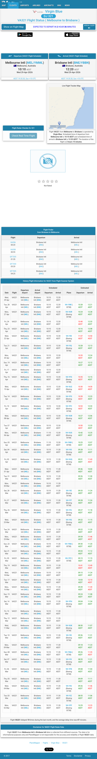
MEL (76, 245)
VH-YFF (69, 705)
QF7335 (13, 257)
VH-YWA (68, 544)
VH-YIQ (69, 346)
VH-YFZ (68, 558)
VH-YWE (68, 305)
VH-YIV (69, 659)
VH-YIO (69, 450)
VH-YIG (69, 520)
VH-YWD (68, 442)
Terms (70, 756)
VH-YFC (69, 406)
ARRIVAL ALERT (89, 27)
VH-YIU (69, 686)
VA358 (13, 250)
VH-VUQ (69, 459)
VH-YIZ (69, 696)
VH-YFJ (69, 510)
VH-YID (69, 336)
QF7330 (13, 264)
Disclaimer (79, 756)
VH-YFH (69, 601)
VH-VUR (69, 312)
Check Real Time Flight (23, 135)
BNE (41, 245)
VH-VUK (69, 626)
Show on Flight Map (14, 26)
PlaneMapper (35, 743)
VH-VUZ (69, 387)
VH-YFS (69, 377)
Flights (45, 743)
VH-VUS (69, 433)
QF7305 (13, 271)
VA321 (64, 743)
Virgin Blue (53, 11)
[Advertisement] (48, 45)
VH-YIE (69, 491)
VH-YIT (69, 500)
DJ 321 (48, 16)
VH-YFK (69, 669)
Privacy (89, 756)
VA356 (13, 242)
